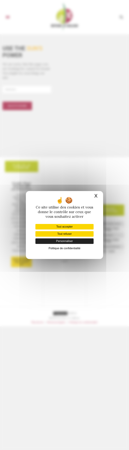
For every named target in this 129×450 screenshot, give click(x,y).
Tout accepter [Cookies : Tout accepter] (64, 226)
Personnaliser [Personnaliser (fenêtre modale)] (64, 241)
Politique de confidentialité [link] (64, 248)
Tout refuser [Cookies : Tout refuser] (64, 233)
